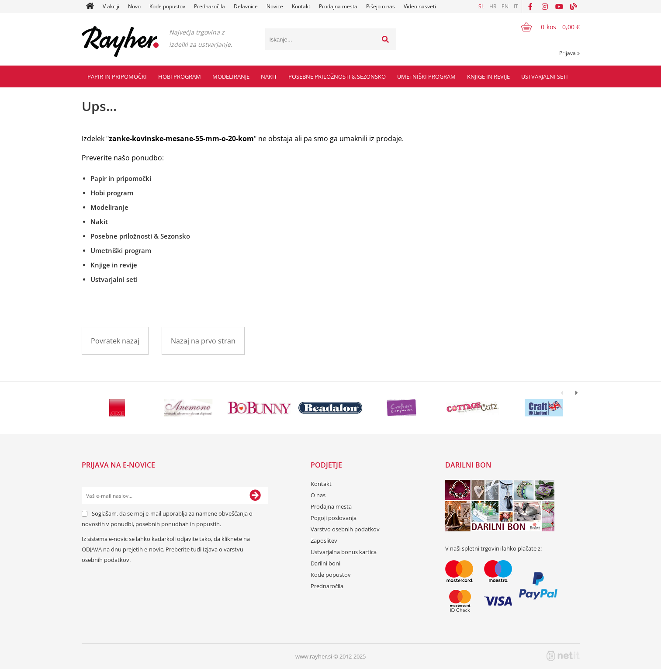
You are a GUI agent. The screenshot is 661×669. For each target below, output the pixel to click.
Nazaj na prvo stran (203, 341)
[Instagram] (545, 6)
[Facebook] (530, 6)
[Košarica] (545, 26)
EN (505, 6)
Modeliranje (230, 76)
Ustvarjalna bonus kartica (344, 552)
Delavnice (246, 6)
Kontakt (301, 6)
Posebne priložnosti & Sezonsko (337, 76)
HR (492, 6)
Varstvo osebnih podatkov (345, 529)
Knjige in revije (488, 76)
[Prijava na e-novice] (255, 495)
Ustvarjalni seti (544, 76)
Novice (274, 6)
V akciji (111, 6)
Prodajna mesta (338, 6)
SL (481, 6)
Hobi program (179, 76)
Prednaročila (209, 6)
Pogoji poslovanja (333, 518)
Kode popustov (167, 6)
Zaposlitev (324, 540)
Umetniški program (426, 76)
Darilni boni (325, 563)
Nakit (269, 76)
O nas (318, 495)
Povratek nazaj (115, 341)
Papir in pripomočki (117, 76)
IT (516, 6)
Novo (134, 6)
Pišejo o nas (380, 6)
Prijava (569, 53)
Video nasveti (420, 6)
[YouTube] (559, 6)
